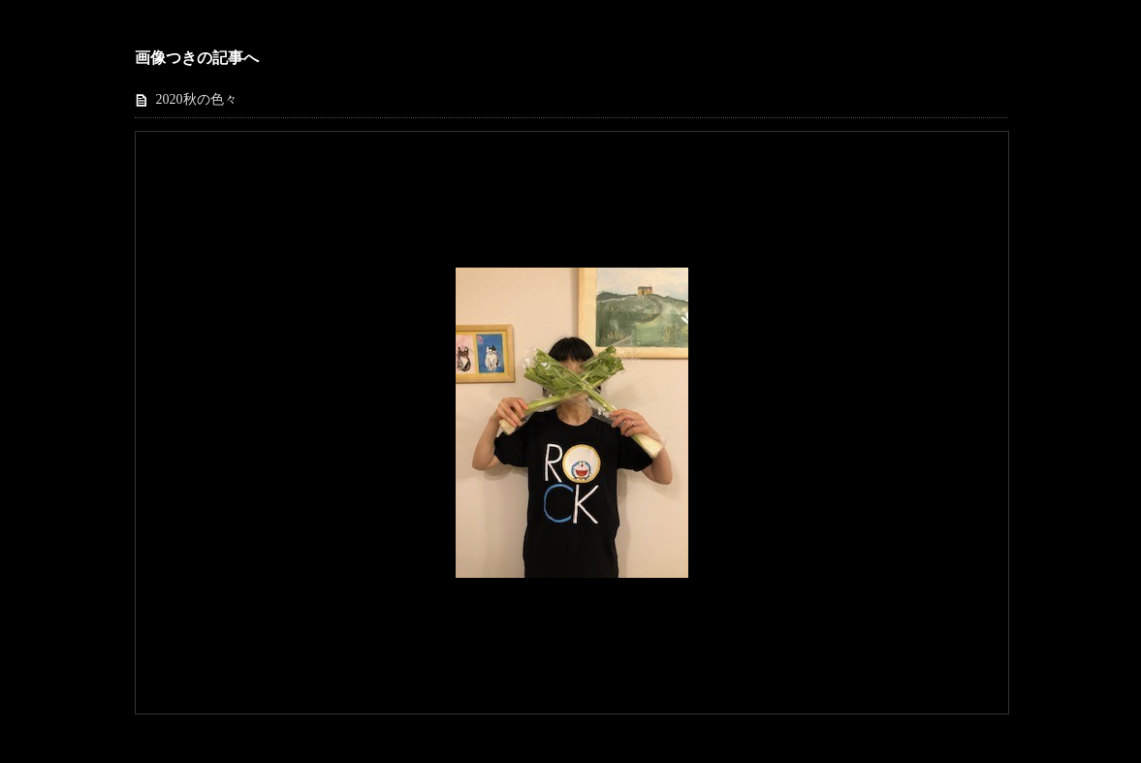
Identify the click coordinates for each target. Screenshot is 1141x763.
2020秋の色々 (197, 99)
